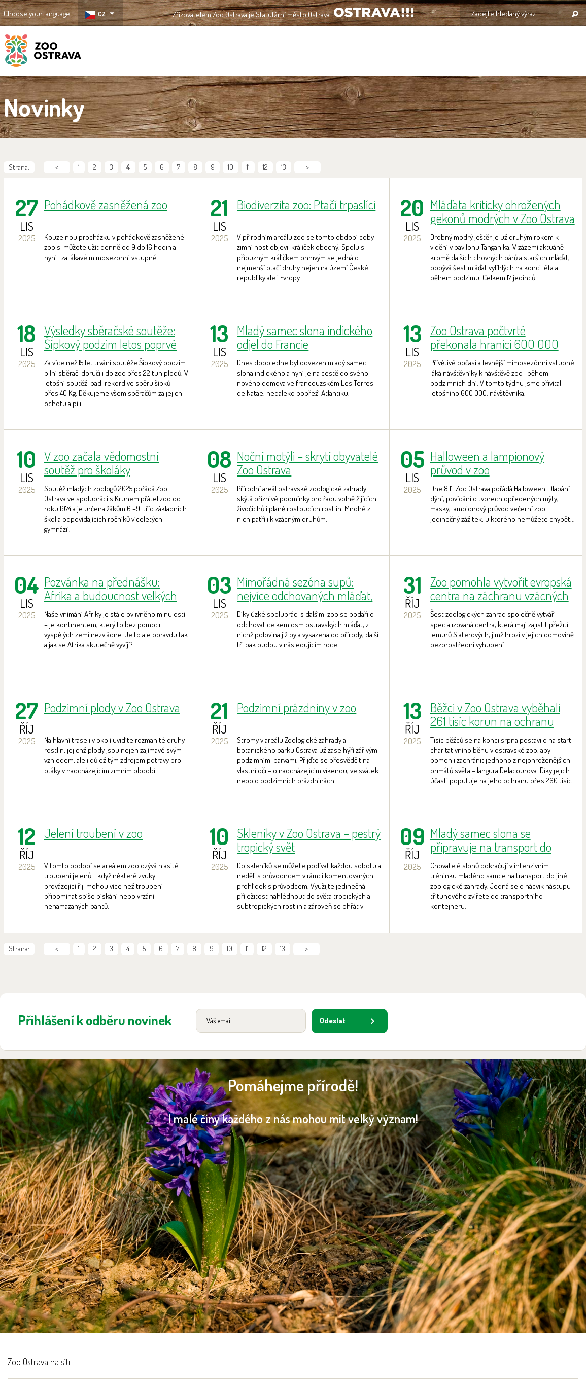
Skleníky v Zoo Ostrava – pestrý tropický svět (309, 840)
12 (265, 167)
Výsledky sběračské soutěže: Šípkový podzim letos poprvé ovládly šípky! (110, 337)
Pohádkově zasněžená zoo (105, 205)
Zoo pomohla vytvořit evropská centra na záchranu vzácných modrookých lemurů (501, 588)
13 (283, 167)
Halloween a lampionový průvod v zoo (487, 463)
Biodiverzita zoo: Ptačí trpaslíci (306, 205)
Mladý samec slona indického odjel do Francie (304, 337)
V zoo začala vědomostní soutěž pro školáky (101, 463)
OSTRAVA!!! (373, 12)
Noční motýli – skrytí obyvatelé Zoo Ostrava (307, 463)
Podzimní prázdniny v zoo (296, 708)
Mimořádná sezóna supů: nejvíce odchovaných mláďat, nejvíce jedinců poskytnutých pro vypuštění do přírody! (304, 588)
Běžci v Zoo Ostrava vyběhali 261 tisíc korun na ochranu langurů (495, 714)
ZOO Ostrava (43, 52)
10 (230, 167)
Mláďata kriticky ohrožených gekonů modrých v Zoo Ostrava (502, 211)
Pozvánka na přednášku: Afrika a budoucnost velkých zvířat (110, 588)
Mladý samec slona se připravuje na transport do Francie (490, 840)
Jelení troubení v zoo (93, 833)
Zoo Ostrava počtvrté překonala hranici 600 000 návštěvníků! (494, 337)
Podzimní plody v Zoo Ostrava (112, 708)
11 (248, 167)
